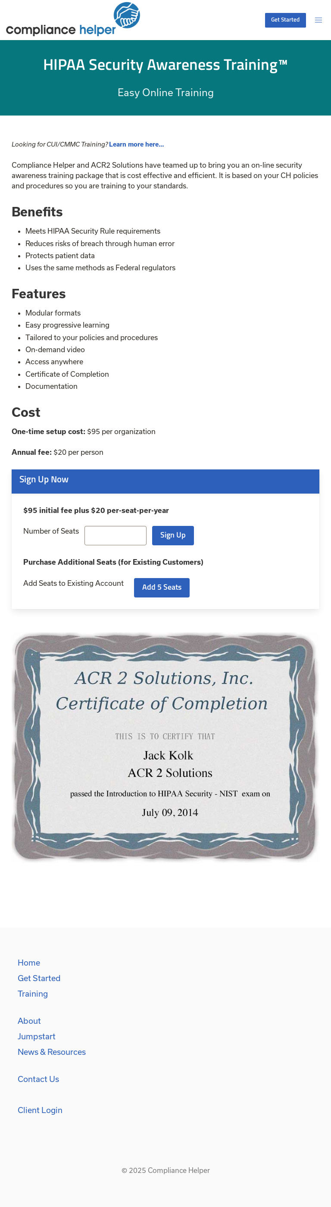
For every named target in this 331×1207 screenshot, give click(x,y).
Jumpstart (37, 1036)
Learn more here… (136, 144)
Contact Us (38, 1079)
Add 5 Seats (161, 588)
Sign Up (173, 536)
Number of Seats (51, 531)
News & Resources (52, 1052)
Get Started (39, 978)
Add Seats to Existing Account (73, 583)
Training (33, 993)
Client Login (40, 1110)
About (29, 1021)
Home (29, 962)
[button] (318, 20)
